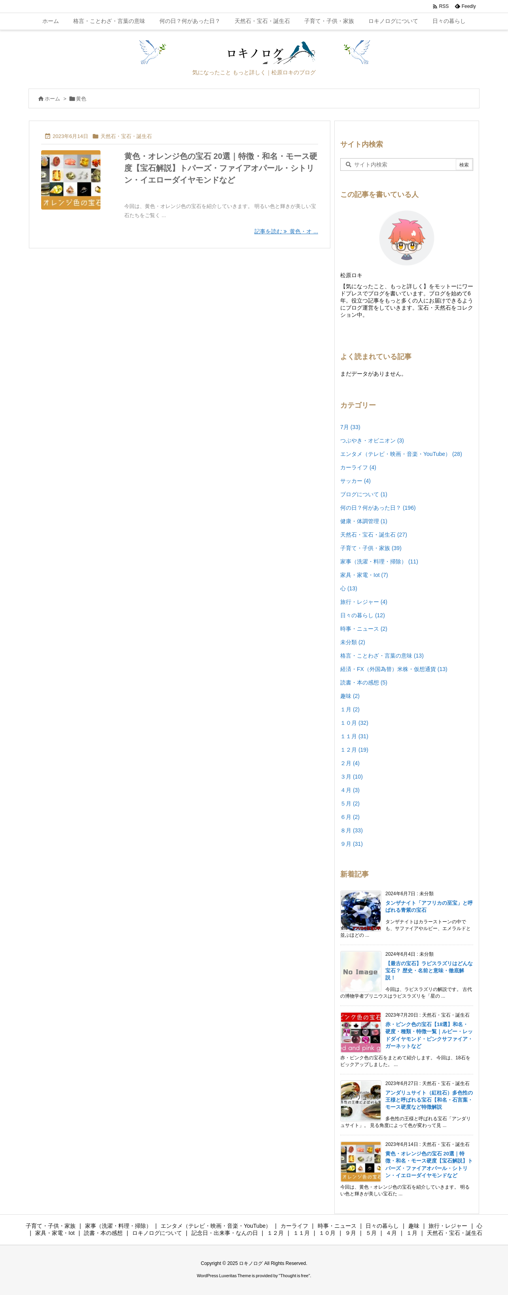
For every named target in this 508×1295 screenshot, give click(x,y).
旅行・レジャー (363, 602)
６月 (350, 817)
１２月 (354, 750)
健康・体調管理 (363, 521)
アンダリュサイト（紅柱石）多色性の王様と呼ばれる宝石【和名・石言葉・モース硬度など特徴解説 (429, 1100)
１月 (350, 709)
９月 (351, 844)
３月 (351, 776)
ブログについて (363, 494)
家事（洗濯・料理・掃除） (379, 561)
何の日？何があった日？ (378, 508)
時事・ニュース (363, 629)
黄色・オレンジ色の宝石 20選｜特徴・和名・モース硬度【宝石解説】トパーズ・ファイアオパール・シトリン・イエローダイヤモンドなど (220, 168)
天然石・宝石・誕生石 (126, 136)
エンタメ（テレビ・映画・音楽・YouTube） (401, 454)
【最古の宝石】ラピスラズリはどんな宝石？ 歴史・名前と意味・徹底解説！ (429, 970)
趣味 (350, 696)
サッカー (355, 481)
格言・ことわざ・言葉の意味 (382, 655)
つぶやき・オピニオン (372, 440)
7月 (350, 427)
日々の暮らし (362, 615)
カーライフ (358, 467)
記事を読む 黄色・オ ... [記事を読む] (286, 231)
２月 (350, 763)
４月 (350, 790)
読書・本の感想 (363, 682)
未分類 (352, 642)
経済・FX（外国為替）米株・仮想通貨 (393, 669)
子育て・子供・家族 (371, 548)
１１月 (354, 736)
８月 (351, 830)
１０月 (354, 723)
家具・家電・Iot (364, 575)
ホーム (52, 99)
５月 (350, 803)
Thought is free (294, 1275)
